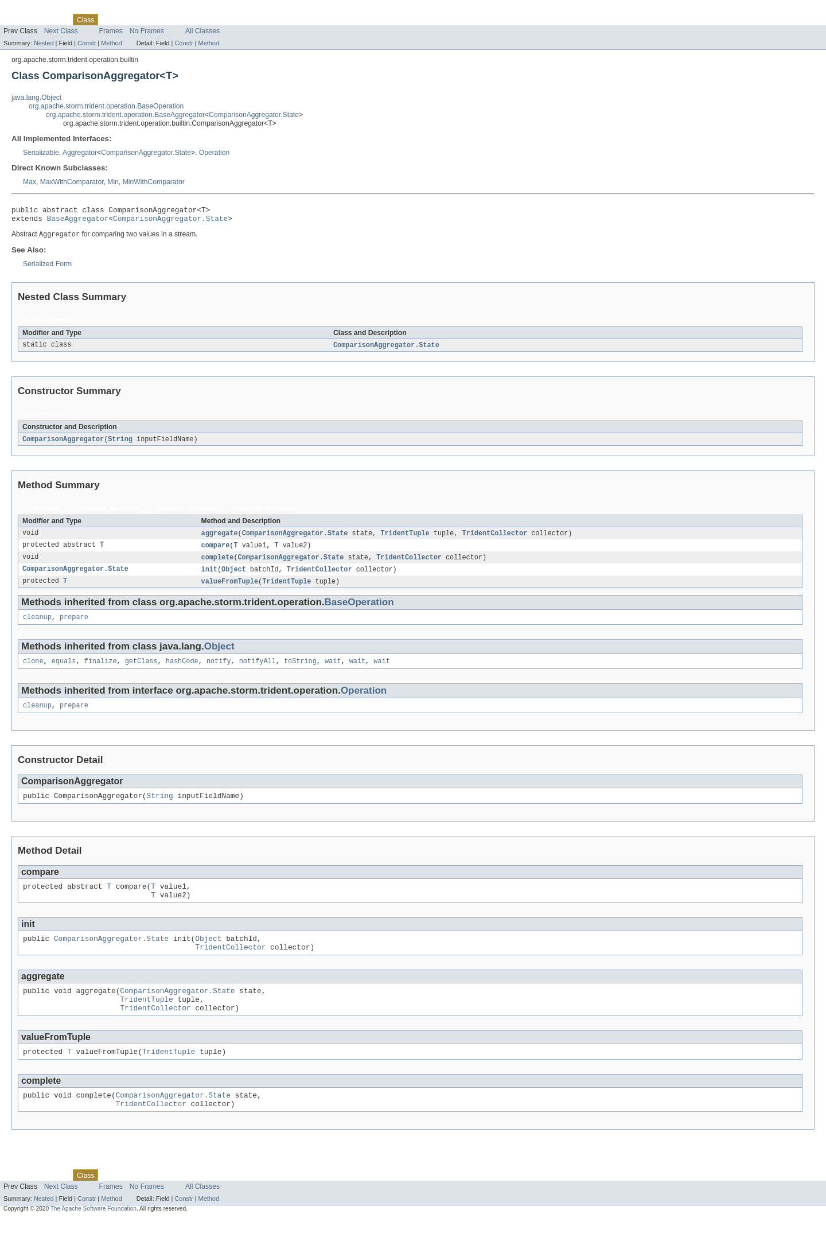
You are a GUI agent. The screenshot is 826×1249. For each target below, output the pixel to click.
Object (233, 576)
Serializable (41, 153)
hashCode (182, 671)
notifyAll (257, 671)
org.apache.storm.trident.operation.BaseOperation (106, 106)
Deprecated (163, 19)
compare (215, 551)
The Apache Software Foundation (93, 1239)
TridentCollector (494, 538)
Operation (214, 153)
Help (219, 19)
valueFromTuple (230, 589)
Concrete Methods (263, 513)
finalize (100, 671)
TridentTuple (404, 538)
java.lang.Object (36, 98)
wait (333, 671)
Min (113, 182)
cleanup (37, 626)
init (209, 576)
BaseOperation (359, 610)
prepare (74, 626)
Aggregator (80, 153)
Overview (18, 19)
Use (110, 19)
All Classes (202, 31)
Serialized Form (47, 268)
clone (33, 671)
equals (64, 671)
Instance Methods (109, 513)
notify (218, 671)
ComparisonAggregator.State (254, 115)
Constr (86, 43)
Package (53, 19)
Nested (44, 43)
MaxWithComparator (72, 182)
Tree (131, 19)
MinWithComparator (154, 182)
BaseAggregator (78, 221)
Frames (111, 31)
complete (217, 564)
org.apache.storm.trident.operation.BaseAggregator (125, 115)
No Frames (147, 31)
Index (196, 19)
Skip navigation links (31, 10)
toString (300, 671)
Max (29, 182)
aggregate (219, 538)
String (120, 444)
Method (111, 43)
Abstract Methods (186, 513)
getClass (141, 671)
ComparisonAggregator (63, 444)
